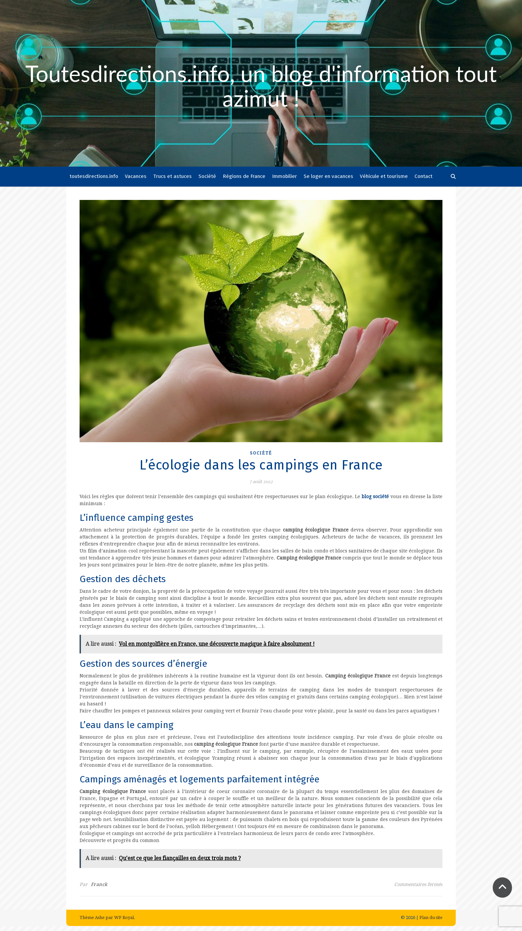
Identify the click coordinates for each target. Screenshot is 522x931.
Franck (99, 884)
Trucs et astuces (172, 176)
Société (207, 176)
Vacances (135, 176)
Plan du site (430, 917)
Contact (423, 176)
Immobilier (284, 176)
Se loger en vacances (328, 176)
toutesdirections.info (94, 176)
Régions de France (244, 176)
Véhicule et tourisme (384, 176)
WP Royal (124, 917)
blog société (375, 496)
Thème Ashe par (97, 917)
